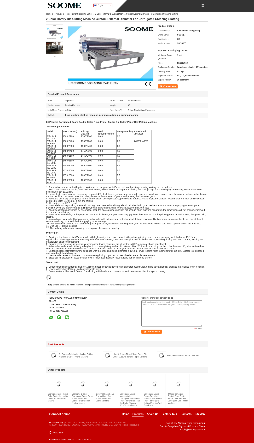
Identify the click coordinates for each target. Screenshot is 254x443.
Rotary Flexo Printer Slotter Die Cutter (183, 355)
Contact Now (163, 86)
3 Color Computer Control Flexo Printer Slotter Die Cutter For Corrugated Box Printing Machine (178, 398)
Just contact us (84, 439)
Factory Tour (169, 414)
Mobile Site (56, 432)
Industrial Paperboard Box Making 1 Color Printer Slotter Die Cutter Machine (105, 397)
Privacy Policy (56, 422)
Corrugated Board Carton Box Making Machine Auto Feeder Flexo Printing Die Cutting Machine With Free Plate (153, 399)
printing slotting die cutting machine (68, 285)
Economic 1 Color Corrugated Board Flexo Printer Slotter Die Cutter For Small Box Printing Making (82, 398)
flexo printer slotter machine (97, 285)
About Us (152, 414)
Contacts (185, 414)
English (104, 5)
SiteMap (200, 414)
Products (58, 14)
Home (49, 14)
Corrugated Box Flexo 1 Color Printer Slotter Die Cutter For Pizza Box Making (58, 397)
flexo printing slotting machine (122, 285)
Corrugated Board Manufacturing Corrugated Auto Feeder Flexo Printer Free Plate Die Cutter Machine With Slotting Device (130, 399)
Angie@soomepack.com (192, 429)
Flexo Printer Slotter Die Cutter (79, 14)
